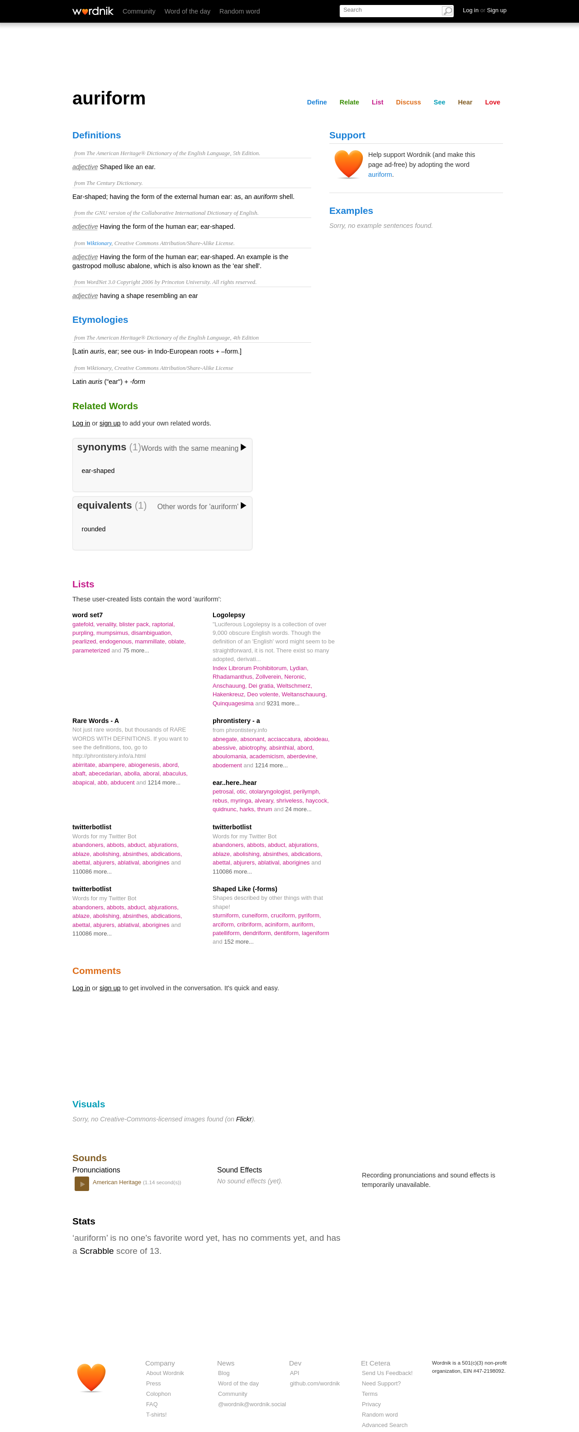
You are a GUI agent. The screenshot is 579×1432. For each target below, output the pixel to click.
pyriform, (309, 915)
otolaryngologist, (271, 791)
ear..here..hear (235, 782)
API (294, 1373)
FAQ (152, 1404)
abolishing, (108, 854)
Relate (349, 102)
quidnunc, (226, 809)
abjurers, (105, 862)
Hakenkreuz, (230, 694)
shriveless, (291, 800)
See (440, 102)
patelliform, (228, 933)
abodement (228, 765)
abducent (123, 782)
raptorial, (163, 624)
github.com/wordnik (315, 1383)
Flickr (244, 1119)
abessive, (226, 747)
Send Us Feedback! (387, 1373)
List (378, 102)
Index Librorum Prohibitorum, (251, 668)
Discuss (408, 102)
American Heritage (118, 1182)
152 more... (239, 941)
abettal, (82, 862)
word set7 (87, 615)
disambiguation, (151, 632)
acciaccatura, (286, 739)
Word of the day (187, 11)
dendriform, (258, 933)
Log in (81, 423)
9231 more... (283, 703)
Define (317, 102)
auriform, (303, 924)
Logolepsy (229, 615)
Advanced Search (385, 1425)
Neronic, (295, 676)
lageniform (315, 933)
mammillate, (151, 641)
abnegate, (226, 739)
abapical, (84, 782)
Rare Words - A (95, 720)
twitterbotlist (91, 827)
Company (160, 1363)
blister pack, (135, 624)
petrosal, (225, 791)
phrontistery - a (236, 720)
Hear (465, 102)
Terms (370, 1393)
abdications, (166, 854)
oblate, (177, 641)
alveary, (265, 800)
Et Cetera (375, 1363)
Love (492, 102)
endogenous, (117, 641)
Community (139, 11)
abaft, (80, 773)
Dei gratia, (262, 685)
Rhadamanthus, (234, 676)
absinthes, (137, 854)
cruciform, (284, 915)
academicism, (268, 756)
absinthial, (283, 747)
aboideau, (317, 739)
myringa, (243, 800)
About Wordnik (165, 1373)
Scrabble (97, 1251)
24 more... (298, 809)
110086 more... (92, 871)
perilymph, (307, 791)
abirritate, (85, 764)
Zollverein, (270, 676)
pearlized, (86, 641)
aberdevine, (302, 756)
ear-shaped (98, 470)
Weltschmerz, (294, 685)
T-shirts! (156, 1414)
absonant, (254, 739)
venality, (107, 624)
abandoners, (89, 844)
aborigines (156, 862)
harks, (248, 809)
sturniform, (227, 915)
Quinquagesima (234, 703)
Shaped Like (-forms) (245, 889)
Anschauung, (230, 685)
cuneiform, (256, 915)
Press (153, 1383)
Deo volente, (264, 694)
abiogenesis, (145, 764)
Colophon (158, 1393)
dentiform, (288, 933)
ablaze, (82, 854)
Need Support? (381, 1383)
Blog (224, 1373)
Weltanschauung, (304, 694)
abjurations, (163, 844)
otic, (243, 791)
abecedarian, (106, 773)
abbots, (117, 844)
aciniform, (278, 924)
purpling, (84, 632)
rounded (94, 529)
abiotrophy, (254, 747)
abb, (103, 782)
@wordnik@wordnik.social (252, 1404)
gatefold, (84, 624)
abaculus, (175, 773)
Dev (295, 1363)
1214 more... (163, 782)
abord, (170, 764)
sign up (110, 423)
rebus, (222, 800)
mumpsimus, (113, 632)
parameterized (91, 650)
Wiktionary (98, 243)
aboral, (152, 773)
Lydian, (299, 668)
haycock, (317, 800)
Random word (239, 11)
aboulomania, (231, 756)
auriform (380, 174)
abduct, (138, 844)
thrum (265, 809)
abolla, (133, 773)
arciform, (225, 924)
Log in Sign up (485, 10)
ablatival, (130, 862)
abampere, (113, 764)
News (225, 1363)
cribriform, (251, 924)
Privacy (371, 1404)
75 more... (136, 650)
